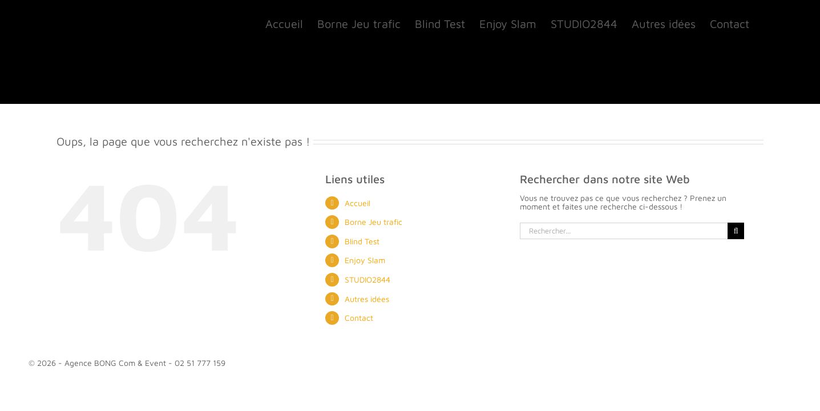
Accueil (357, 203)
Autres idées (367, 299)
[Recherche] (736, 231)
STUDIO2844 (367, 279)
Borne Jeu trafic (373, 222)
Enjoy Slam (365, 260)
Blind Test (362, 241)
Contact (359, 318)
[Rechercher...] (624, 231)
